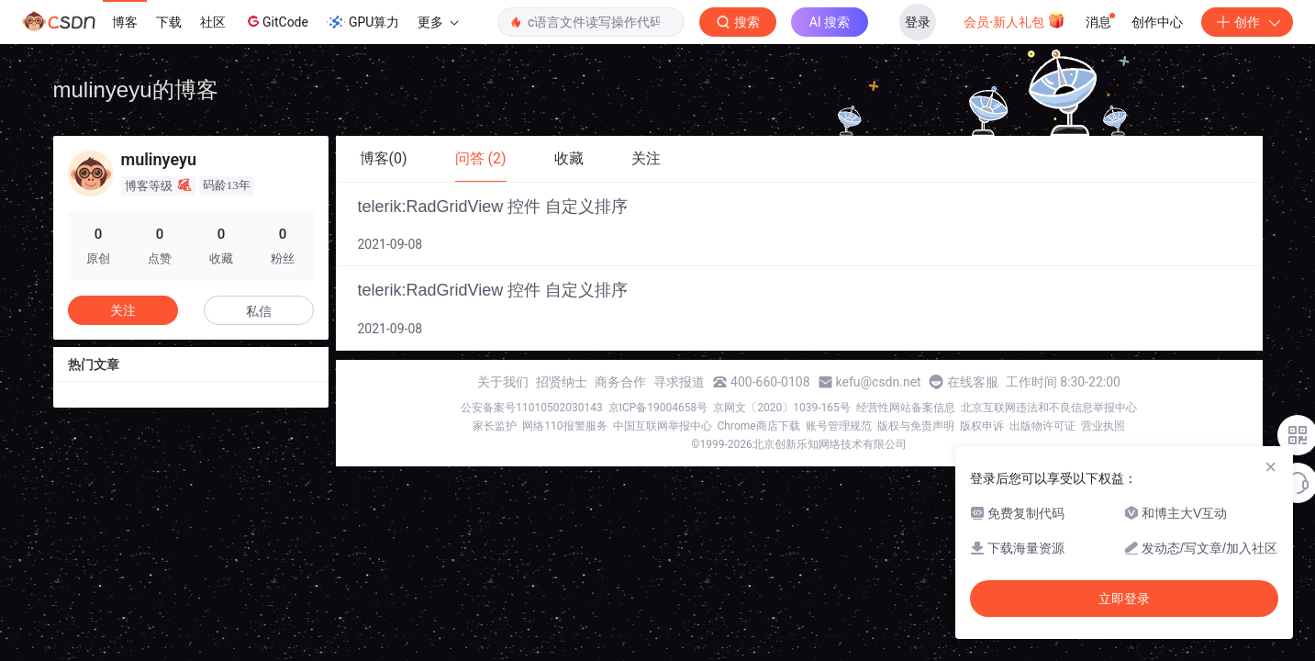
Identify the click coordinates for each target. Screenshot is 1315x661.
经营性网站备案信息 (905, 407)
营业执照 (1103, 426)
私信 (259, 311)
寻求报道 (679, 382)
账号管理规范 (839, 426)
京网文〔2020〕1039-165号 (782, 407)
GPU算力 (363, 22)
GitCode (276, 21)
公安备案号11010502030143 (531, 407)
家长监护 (495, 426)
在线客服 (972, 382)
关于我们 (503, 382)
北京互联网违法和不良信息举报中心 (1049, 407)
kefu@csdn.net (878, 382)
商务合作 (620, 382)
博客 (125, 22)
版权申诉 (982, 426)
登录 (918, 22)
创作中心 (1157, 22)
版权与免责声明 (915, 426)
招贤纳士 (561, 382)
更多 (438, 22)
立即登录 (1124, 598)
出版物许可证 (1042, 426)
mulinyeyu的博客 (135, 89)
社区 (213, 22)
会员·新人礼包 (1014, 20)
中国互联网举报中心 (662, 426)
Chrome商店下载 (759, 426)
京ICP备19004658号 (658, 407)
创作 (1247, 22)
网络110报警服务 (564, 426)
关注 (123, 310)
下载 (169, 22)
